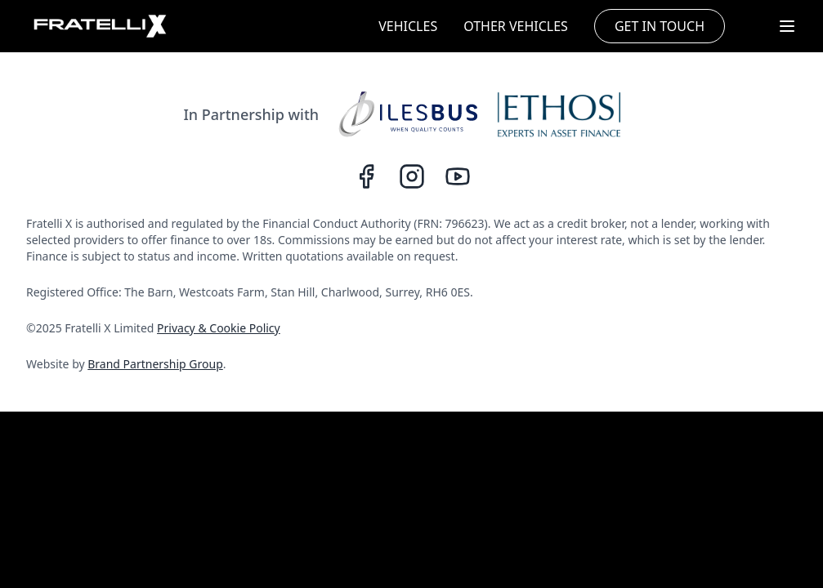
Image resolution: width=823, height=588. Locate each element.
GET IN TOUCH (659, 26)
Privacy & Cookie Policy (218, 328)
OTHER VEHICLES (515, 26)
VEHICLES (407, 26)
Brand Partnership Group (155, 364)
